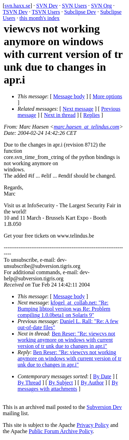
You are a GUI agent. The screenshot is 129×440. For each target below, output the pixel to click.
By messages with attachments (68, 386)
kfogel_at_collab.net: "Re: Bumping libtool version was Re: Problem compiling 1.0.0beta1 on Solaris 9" (64, 309)
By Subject (61, 383)
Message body (69, 96)
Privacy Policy (93, 425)
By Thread (29, 383)
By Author (92, 383)
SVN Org (101, 6)
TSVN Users (46, 12)
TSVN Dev (15, 12)
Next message (78, 109)
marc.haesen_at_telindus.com (86, 127)
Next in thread (60, 115)
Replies (91, 115)
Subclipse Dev (80, 12)
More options (107, 96)
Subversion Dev (104, 407)
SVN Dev (47, 6)
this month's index (39, 18)
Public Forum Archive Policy (61, 431)
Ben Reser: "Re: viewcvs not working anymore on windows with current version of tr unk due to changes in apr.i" (66, 340)
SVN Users (74, 6)
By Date (102, 376)
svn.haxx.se (17, 6)
